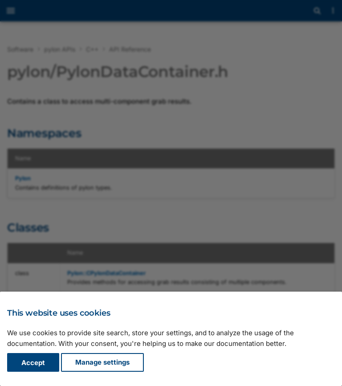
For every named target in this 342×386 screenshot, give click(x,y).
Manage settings (102, 362)
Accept (33, 362)
